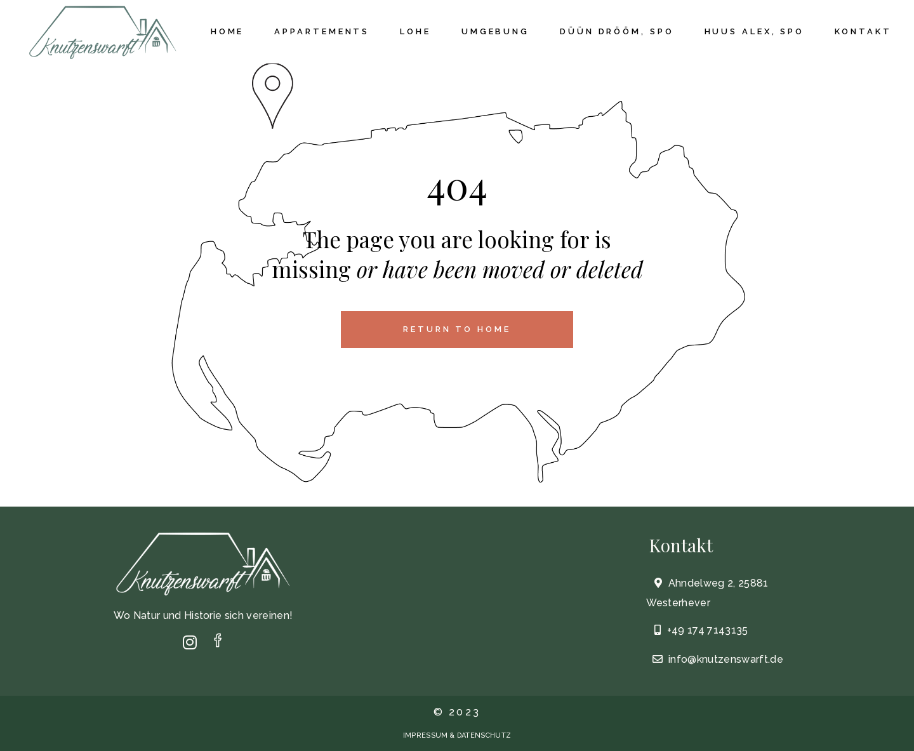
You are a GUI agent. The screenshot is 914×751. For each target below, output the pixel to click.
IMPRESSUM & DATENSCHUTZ (457, 735)
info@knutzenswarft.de (724, 659)
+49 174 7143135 (707, 630)
